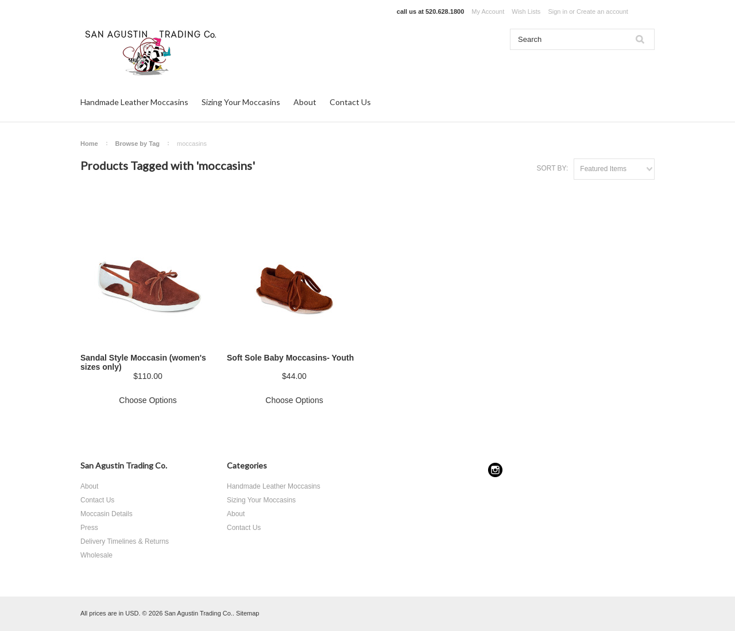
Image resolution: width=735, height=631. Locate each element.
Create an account (602, 11)
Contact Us (350, 102)
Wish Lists (526, 11)
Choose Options (147, 400)
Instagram (495, 470)
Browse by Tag (137, 143)
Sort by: (552, 168)
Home (89, 143)
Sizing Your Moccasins (241, 102)
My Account (487, 11)
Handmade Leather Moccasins (134, 102)
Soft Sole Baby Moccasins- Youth (290, 357)
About (304, 102)
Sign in (557, 11)
